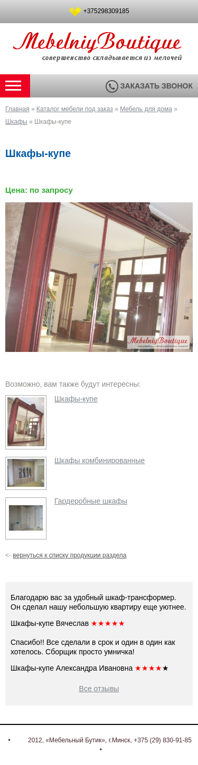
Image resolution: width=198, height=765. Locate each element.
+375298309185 (106, 11)
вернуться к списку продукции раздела (69, 555)
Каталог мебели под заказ (74, 109)
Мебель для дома (146, 109)
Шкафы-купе (76, 399)
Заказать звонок (149, 86)
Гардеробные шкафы (90, 501)
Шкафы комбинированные (99, 460)
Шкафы (16, 121)
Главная (17, 109)
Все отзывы (99, 688)
